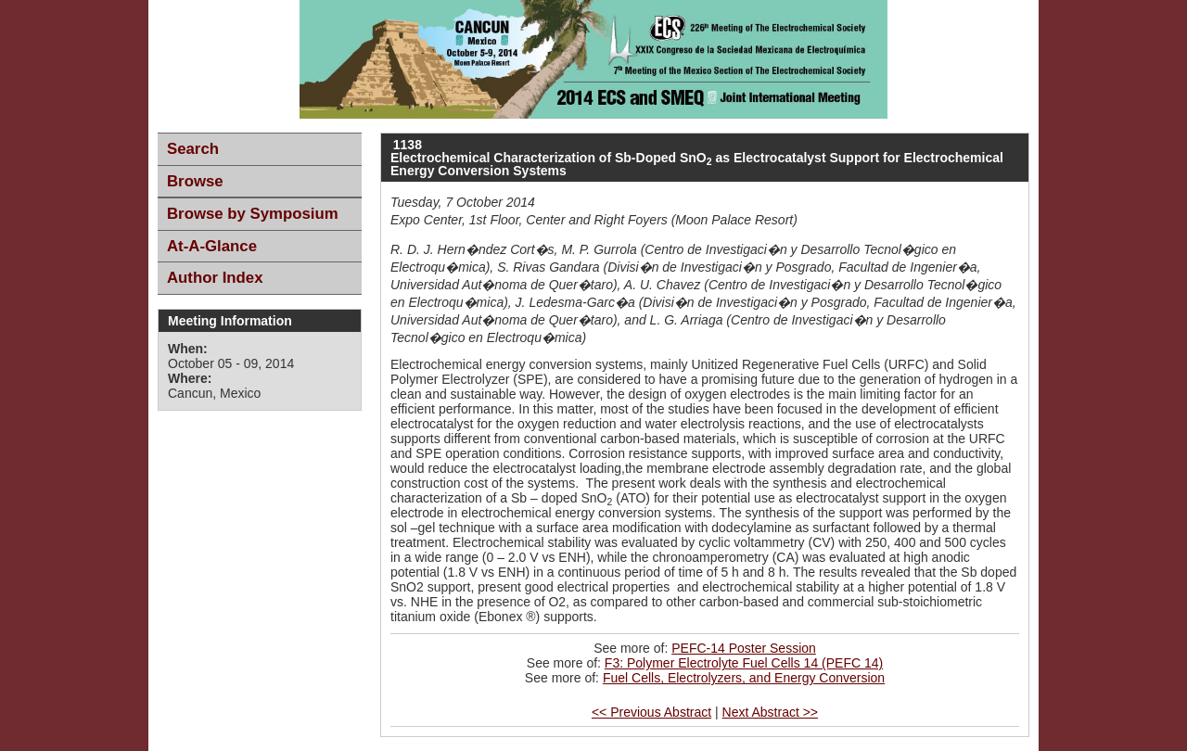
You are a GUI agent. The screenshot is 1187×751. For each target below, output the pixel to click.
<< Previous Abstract (651, 712)
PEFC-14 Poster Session (743, 648)
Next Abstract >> (770, 712)
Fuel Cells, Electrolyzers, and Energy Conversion (744, 677)
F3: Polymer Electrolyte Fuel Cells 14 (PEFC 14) (744, 663)
